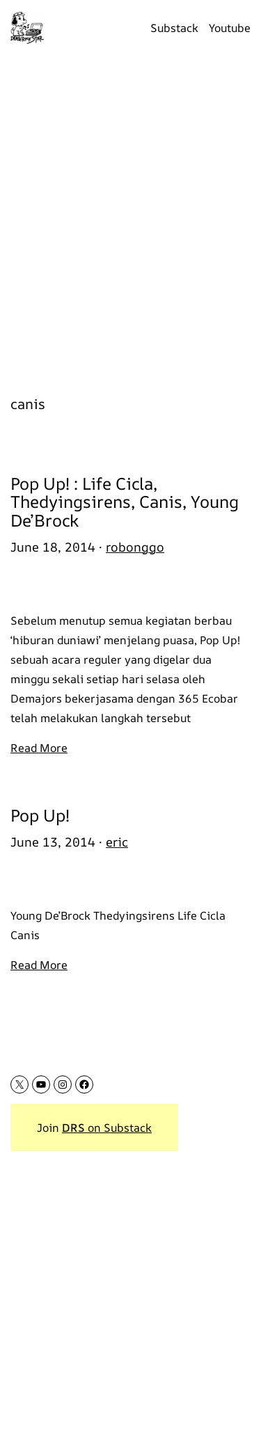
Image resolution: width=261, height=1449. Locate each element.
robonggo (135, 546)
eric (117, 841)
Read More (39, 747)
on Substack (107, 1127)
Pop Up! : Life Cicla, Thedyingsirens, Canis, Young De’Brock (124, 501)
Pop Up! (40, 815)
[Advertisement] (130, 217)
